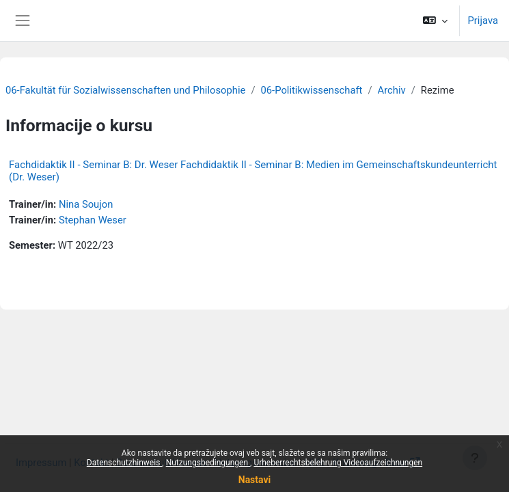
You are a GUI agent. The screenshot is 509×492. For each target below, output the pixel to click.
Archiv (392, 90)
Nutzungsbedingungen (208, 462)
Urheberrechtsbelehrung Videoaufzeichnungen (337, 462)
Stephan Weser (92, 220)
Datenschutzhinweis (125, 462)
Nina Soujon (86, 204)
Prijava (483, 20)
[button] (435, 20)
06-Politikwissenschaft (311, 90)
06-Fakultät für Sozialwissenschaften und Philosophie (125, 90)
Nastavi (254, 479)
